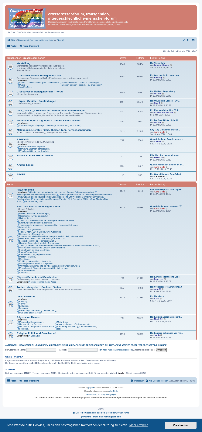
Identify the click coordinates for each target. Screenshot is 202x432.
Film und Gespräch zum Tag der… (167, 189)
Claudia (157, 141)
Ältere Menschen (26, 270)
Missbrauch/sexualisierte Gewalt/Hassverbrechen (41, 248)
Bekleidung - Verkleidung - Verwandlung (36, 310)
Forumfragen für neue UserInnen (33, 250)
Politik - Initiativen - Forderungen (33, 214)
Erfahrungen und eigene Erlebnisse (34, 223)
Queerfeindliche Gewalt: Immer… (166, 139)
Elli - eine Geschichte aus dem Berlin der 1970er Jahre (101, 413)
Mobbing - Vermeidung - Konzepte (34, 261)
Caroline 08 (159, 176)
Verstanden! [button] (181, 425)
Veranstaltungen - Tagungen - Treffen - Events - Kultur (49, 120)
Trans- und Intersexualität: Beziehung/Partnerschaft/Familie (45, 220)
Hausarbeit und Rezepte (29, 324)
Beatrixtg (158, 77)
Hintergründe (24, 218)
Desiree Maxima (161, 65)
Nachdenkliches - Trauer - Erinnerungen (79, 82)
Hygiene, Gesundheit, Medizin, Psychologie (38, 243)
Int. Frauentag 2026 (33, 201)
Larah (121, 373)
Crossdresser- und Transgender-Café (39, 75)
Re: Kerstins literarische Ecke (165, 277)
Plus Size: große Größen (29, 313)
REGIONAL (23, 139)
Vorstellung (23, 63)
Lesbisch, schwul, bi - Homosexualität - (36, 241)
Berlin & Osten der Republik (31, 146)
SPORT (21, 174)
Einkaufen (23, 306)
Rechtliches (23, 259)
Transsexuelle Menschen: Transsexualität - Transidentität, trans (47, 225)
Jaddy (157, 335)
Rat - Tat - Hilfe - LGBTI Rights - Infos (38, 206)
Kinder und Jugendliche (29, 229)
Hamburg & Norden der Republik (33, 149)
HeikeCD (158, 157)
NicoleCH (158, 319)
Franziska (158, 279)
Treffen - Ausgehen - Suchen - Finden (39, 287)
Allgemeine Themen (28, 317)
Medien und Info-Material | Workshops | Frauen (51, 192)
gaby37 (157, 289)
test (58, 329)
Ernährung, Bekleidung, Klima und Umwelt (75, 326)
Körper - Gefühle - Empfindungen (36, 101)
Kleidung (22, 301)
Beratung (22, 308)
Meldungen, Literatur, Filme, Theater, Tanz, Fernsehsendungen (54, 130)
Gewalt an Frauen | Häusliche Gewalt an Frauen (40, 197)
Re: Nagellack (157, 296)
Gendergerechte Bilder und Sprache (35, 263)
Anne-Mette (159, 132)
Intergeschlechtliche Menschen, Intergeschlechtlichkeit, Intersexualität (50, 236)
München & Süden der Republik (33, 151)
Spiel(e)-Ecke (24, 87)
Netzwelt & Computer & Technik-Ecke (35, 326)
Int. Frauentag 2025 (77, 199)
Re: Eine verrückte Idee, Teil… (165, 110)
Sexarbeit (22, 272)
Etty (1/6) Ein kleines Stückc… (165, 130)
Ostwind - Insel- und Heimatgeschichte (101, 417)
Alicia (156, 298)
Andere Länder (25, 165)
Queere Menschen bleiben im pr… (167, 165)
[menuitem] (193, 40)
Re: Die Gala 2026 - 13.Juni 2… (165, 120)
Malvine (157, 93)
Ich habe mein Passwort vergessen (115, 350)
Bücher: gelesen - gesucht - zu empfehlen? (81, 85)
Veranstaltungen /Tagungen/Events (48, 199)
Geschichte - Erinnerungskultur (32, 216)
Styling (21, 303)
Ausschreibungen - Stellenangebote (72, 324)
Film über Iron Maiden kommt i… (166, 155)
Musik (21, 85)
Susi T (157, 103)
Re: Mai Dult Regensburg (162, 91)
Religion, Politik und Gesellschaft (36, 333)
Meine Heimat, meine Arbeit (42, 282)
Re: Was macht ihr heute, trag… (166, 75)
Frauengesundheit (84, 192)
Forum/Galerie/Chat (27, 252)
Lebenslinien (24, 227)
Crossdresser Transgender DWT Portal (40, 91)
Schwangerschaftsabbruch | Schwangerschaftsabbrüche (84, 194)
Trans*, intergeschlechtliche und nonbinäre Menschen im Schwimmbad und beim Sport (58, 245)
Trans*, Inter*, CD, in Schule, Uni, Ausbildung (39, 232)
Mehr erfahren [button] (138, 425)
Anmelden (11, 345)
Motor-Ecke (61, 322)
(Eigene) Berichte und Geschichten (37, 277)
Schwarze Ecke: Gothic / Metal (35, 155)
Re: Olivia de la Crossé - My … (165, 101)
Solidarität (34, 336)
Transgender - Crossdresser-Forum (26, 58)
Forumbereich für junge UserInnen (34, 254)
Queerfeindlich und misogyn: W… (167, 206)
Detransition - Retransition (30, 234)
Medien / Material (26, 257)
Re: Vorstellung (157, 63)
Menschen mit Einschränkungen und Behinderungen (42, 268)
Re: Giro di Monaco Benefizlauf (165, 174)
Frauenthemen (25, 189)
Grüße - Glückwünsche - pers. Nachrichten (38, 82)
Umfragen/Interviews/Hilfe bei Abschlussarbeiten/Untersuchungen (48, 266)
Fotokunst (22, 329)
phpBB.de (113, 391)
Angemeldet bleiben (144, 350)
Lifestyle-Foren (26, 296)
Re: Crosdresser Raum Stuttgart (166, 287)
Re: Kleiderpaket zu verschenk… (166, 317)
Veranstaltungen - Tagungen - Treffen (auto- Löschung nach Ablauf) (49, 125)
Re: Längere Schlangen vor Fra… (166, 333)
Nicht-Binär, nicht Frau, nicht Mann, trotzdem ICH (41, 238)
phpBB (91, 388)
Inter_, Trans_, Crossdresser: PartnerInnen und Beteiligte (50, 110)
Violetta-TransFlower (163, 112)
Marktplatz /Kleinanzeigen (30, 322)
